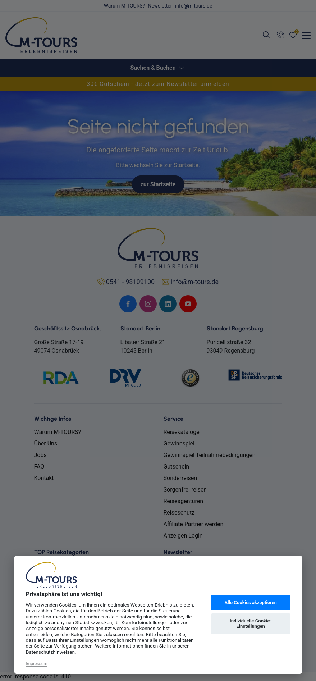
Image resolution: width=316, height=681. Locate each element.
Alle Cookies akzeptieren (250, 602)
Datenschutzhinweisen (50, 652)
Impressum (36, 663)
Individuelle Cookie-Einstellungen (250, 623)
